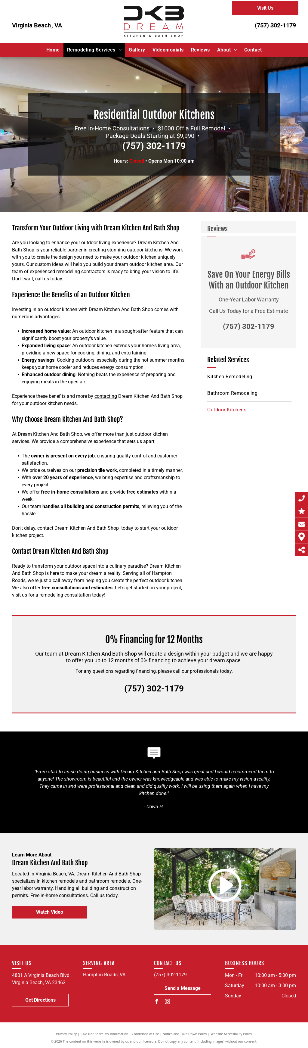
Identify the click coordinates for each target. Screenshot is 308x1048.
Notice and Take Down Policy (185, 1033)
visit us (19, 595)
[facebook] (156, 1002)
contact (45, 528)
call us (42, 279)
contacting (105, 396)
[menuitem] (53, 50)
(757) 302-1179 (275, 25)
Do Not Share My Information (105, 1033)
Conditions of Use (145, 1033)
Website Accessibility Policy (231, 1033)
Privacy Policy (66, 1033)
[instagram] (167, 1002)
